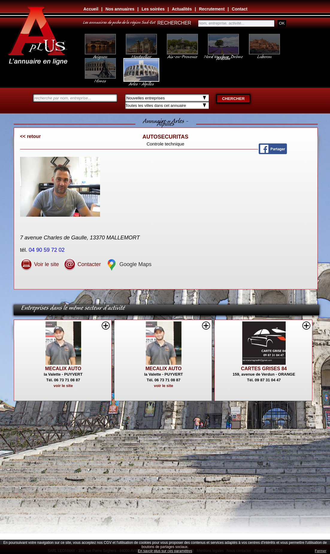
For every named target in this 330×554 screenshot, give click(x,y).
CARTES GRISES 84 (264, 368)
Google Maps (128, 264)
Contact (239, 9)
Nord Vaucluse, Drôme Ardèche (223, 54)
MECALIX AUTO (63, 368)
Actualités (182, 9)
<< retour (30, 136)
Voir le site (39, 264)
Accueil (91, 9)
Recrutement (212, 9)
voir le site (63, 385)
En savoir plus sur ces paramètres (165, 551)
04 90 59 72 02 (47, 250)
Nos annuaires (119, 9)
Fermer (320, 551)
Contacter (82, 264)
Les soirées (153, 9)
